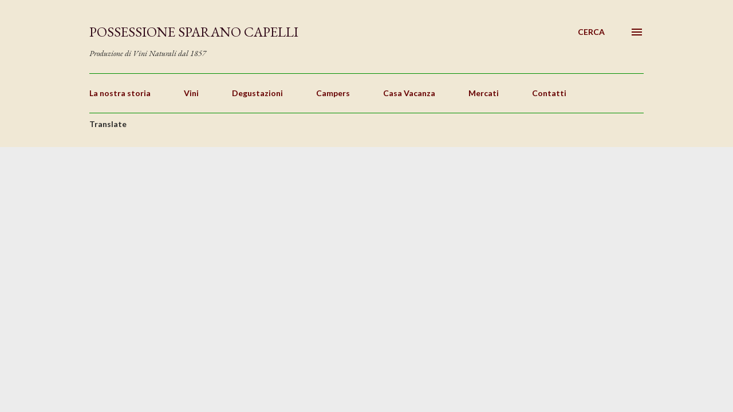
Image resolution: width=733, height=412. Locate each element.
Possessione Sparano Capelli (193, 32)
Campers (333, 93)
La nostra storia (120, 93)
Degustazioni (257, 93)
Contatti (549, 93)
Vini (191, 93)
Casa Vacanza (409, 93)
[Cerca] (591, 32)
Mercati (483, 93)
